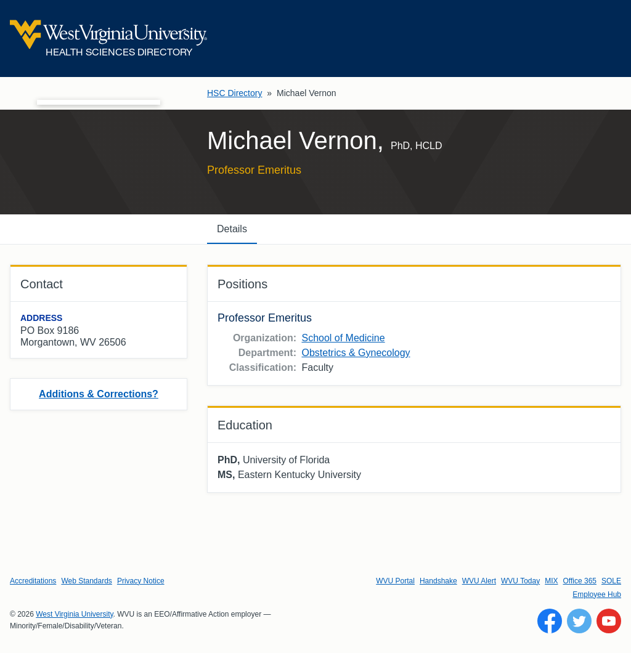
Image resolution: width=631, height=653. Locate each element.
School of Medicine (343, 338)
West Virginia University (74, 614)
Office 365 (579, 581)
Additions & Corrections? (98, 394)
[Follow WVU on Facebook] (549, 621)
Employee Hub (596, 594)
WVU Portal (395, 581)
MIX (551, 581)
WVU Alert (479, 581)
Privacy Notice (141, 581)
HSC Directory (234, 93)
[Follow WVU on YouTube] (608, 621)
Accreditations (33, 581)
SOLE (611, 581)
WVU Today (520, 581)
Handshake (438, 581)
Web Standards (86, 581)
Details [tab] (232, 229)
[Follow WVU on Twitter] (579, 621)
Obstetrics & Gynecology (355, 352)
